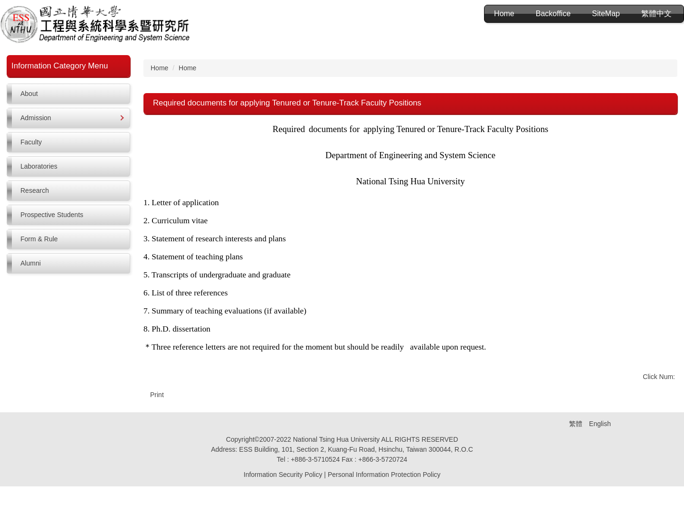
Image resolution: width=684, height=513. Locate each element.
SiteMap (606, 14)
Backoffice (553, 14)
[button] (68, 118)
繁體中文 (656, 14)
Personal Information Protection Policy (384, 501)
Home (504, 14)
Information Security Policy (283, 501)
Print (157, 395)
